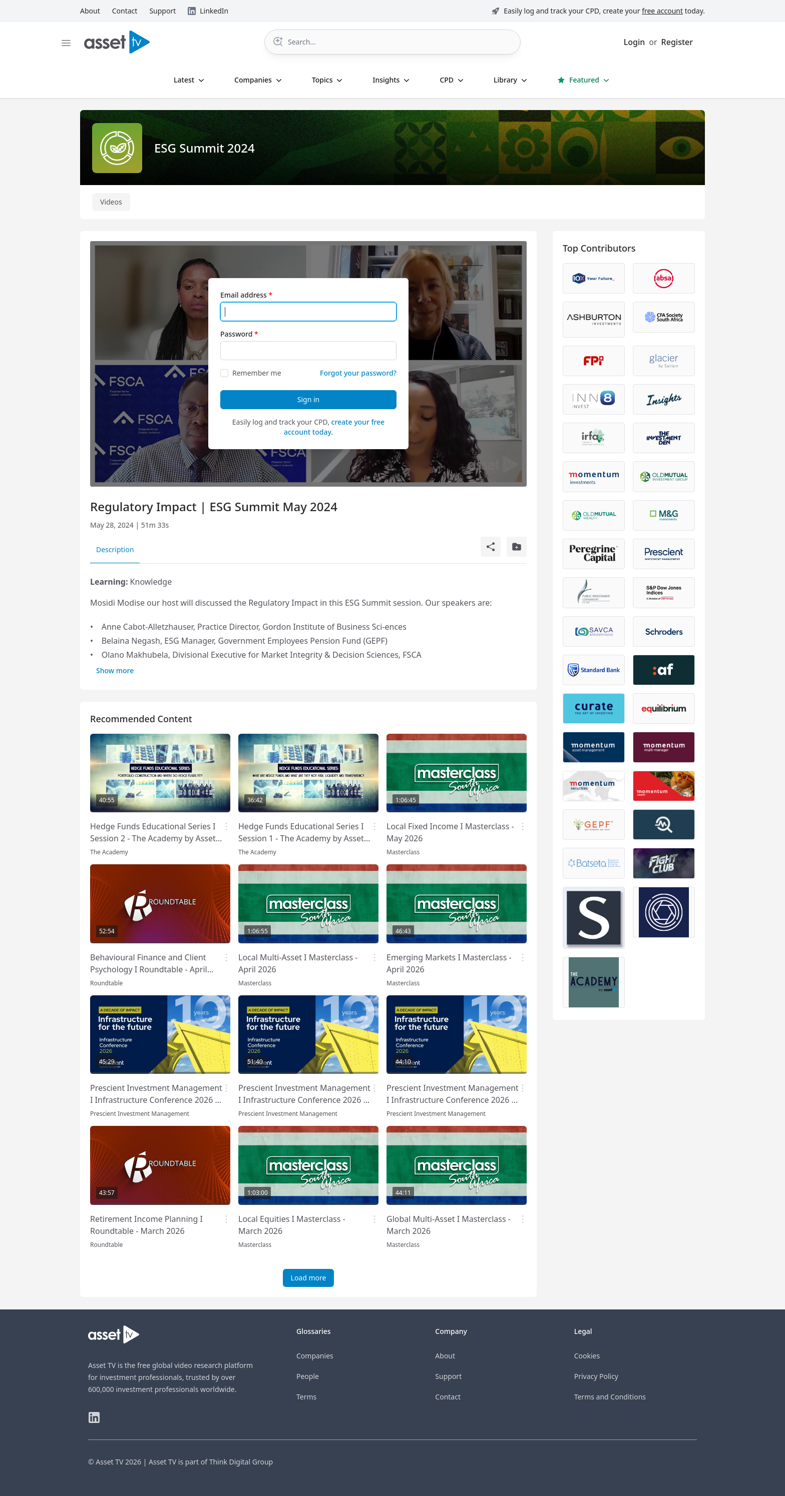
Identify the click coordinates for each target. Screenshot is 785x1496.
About (445, 1355)
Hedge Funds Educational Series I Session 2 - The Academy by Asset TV (153, 838)
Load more (308, 1277)
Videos (111, 202)
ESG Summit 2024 (204, 148)
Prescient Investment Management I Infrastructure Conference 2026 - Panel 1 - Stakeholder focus (156, 1099)
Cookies (587, 1355)
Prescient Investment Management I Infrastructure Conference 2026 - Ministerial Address (452, 1099)
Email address (243, 295)
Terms (306, 1396)
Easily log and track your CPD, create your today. (604, 11)
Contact (448, 1396)
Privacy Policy (596, 1376)
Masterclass (403, 852)
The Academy (109, 852)
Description (115, 549)
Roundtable (106, 983)
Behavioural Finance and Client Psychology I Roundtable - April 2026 (148, 969)
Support (448, 1376)
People (307, 1376)
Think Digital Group (241, 1461)
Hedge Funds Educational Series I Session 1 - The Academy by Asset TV (301, 838)
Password (236, 334)
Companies (314, 1355)
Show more (115, 670)
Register (677, 42)
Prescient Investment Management (139, 1113)
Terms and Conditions (610, 1396)
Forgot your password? (358, 373)
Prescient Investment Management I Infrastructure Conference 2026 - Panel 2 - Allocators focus (304, 1099)
